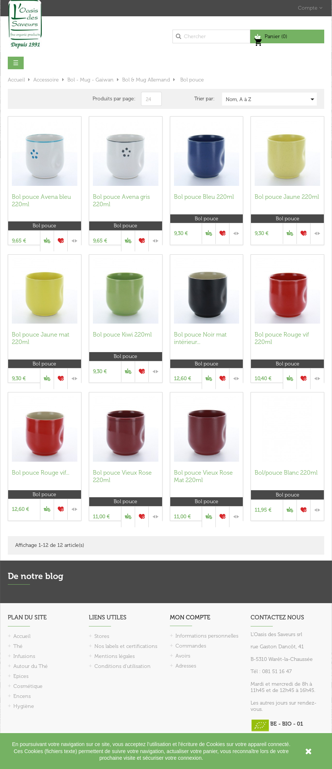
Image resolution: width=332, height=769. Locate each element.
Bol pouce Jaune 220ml (287, 196)
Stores (101, 636)
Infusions (24, 656)
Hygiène (23, 706)
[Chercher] (211, 36)
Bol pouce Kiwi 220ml (122, 334)
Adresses (185, 666)
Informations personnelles (206, 636)
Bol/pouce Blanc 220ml (286, 472)
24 (148, 99)
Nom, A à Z (271, 99)
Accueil (21, 636)
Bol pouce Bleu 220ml (204, 196)
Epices (20, 676)
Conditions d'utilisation (122, 666)
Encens (22, 696)
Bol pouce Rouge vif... (40, 472)
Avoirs (182, 656)
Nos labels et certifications (125, 646)
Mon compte (190, 617)
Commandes (190, 646)
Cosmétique (28, 686)
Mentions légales (114, 656)
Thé (18, 646)
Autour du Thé (30, 666)
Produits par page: (114, 99)
